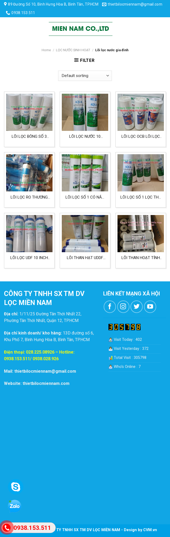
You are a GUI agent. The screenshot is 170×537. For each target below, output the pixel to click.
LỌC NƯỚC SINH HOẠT (73, 50)
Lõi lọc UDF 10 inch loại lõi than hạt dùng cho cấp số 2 (29, 257)
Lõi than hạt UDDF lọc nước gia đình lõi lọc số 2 (85, 257)
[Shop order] (85, 76)
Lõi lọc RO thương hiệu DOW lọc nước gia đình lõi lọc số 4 (29, 197)
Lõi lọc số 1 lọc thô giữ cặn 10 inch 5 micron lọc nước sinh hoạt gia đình (140, 197)
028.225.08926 (40, 352)
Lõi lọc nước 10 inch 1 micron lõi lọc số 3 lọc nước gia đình (85, 136)
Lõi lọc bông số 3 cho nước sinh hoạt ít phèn (29, 136)
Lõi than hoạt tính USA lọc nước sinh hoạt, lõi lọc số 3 (140, 257)
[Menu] (8, 29)
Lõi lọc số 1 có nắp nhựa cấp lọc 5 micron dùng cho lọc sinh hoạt (85, 197)
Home (46, 50)
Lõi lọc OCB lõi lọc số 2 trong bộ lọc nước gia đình (140, 136)
